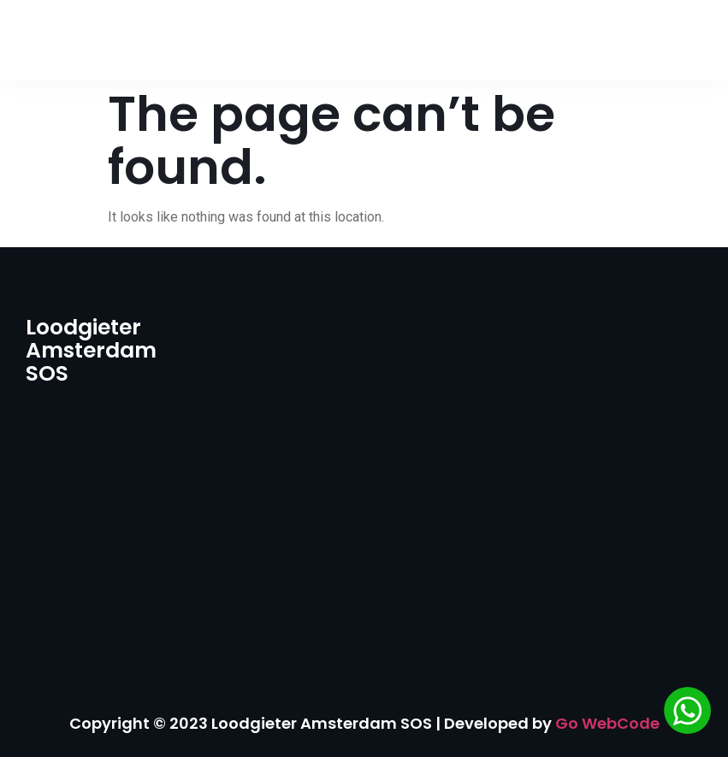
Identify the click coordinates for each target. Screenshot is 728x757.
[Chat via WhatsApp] (687, 713)
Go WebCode (607, 723)
